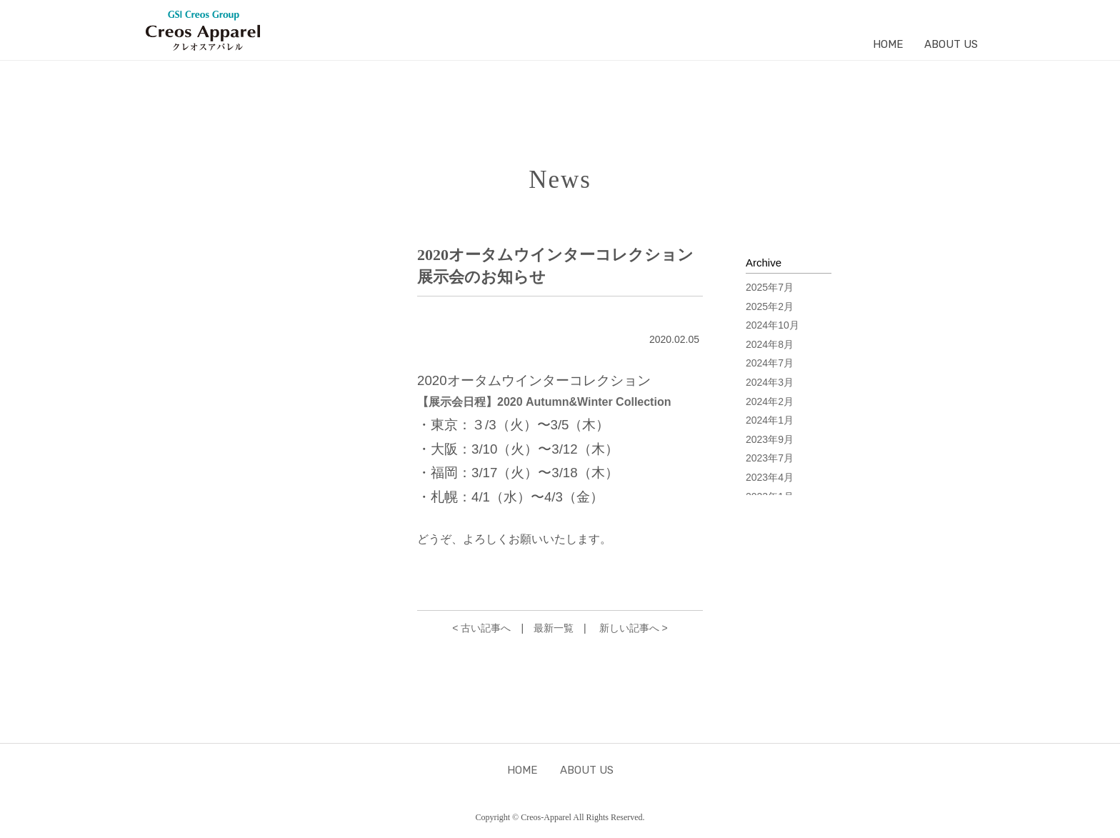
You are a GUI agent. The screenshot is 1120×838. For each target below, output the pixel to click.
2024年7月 (770, 363)
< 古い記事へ (481, 628)
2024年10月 (772, 325)
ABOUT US (951, 44)
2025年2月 (770, 306)
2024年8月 (770, 344)
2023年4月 (770, 477)
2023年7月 (770, 458)
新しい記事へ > (633, 628)
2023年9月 (770, 439)
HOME (888, 44)
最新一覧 (554, 628)
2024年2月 (770, 401)
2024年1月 (770, 420)
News (560, 180)
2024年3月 (770, 382)
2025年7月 (770, 287)
